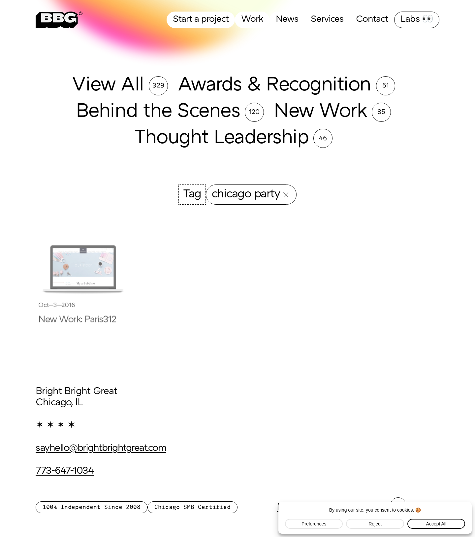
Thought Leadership (221, 138)
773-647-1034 (65, 471)
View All (108, 86)
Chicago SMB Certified (192, 507)
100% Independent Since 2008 (92, 507)
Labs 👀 (416, 19)
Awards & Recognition (274, 86)
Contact (372, 19)
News (287, 19)
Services (327, 19)
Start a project (201, 19)
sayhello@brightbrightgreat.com (101, 448)
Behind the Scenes (158, 112)
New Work (320, 112)
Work (252, 19)
